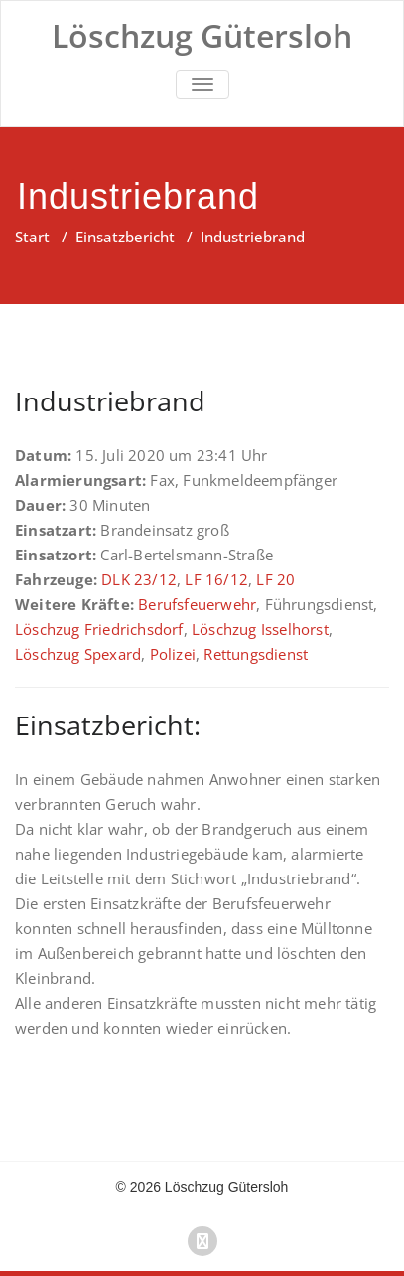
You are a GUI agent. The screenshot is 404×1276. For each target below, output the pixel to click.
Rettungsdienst (255, 654)
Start (32, 236)
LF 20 (275, 579)
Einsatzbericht (125, 236)
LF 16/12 (216, 579)
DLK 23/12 (139, 579)
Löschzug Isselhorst (260, 629)
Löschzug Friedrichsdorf (99, 629)
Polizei (173, 654)
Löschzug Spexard (78, 654)
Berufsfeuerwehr (197, 604)
